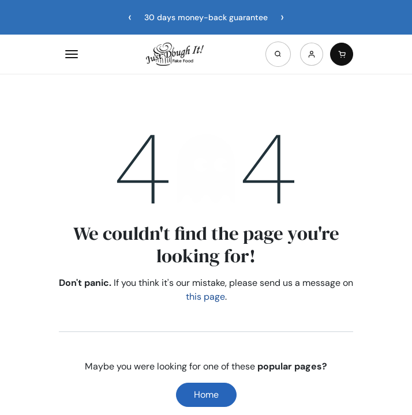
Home (206, 394)
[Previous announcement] (129, 17)
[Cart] (341, 54)
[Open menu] (71, 54)
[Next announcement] (282, 17)
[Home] (175, 54)
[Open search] (278, 54)
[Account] (311, 54)
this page (205, 296)
